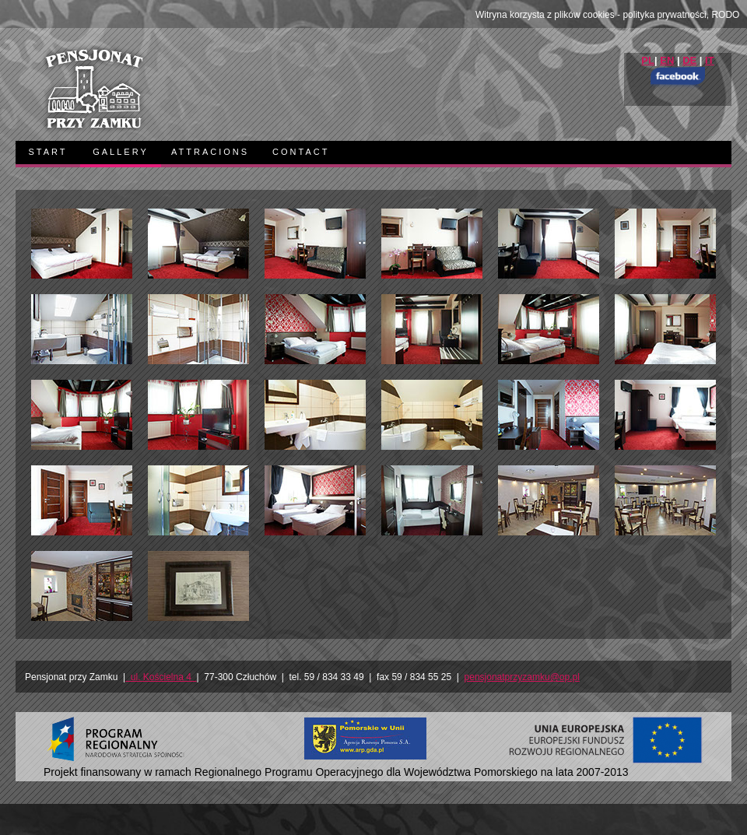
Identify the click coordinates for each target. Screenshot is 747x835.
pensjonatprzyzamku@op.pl (522, 677)
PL (647, 60)
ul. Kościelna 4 (160, 677)
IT (709, 60)
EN (667, 60)
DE (689, 60)
